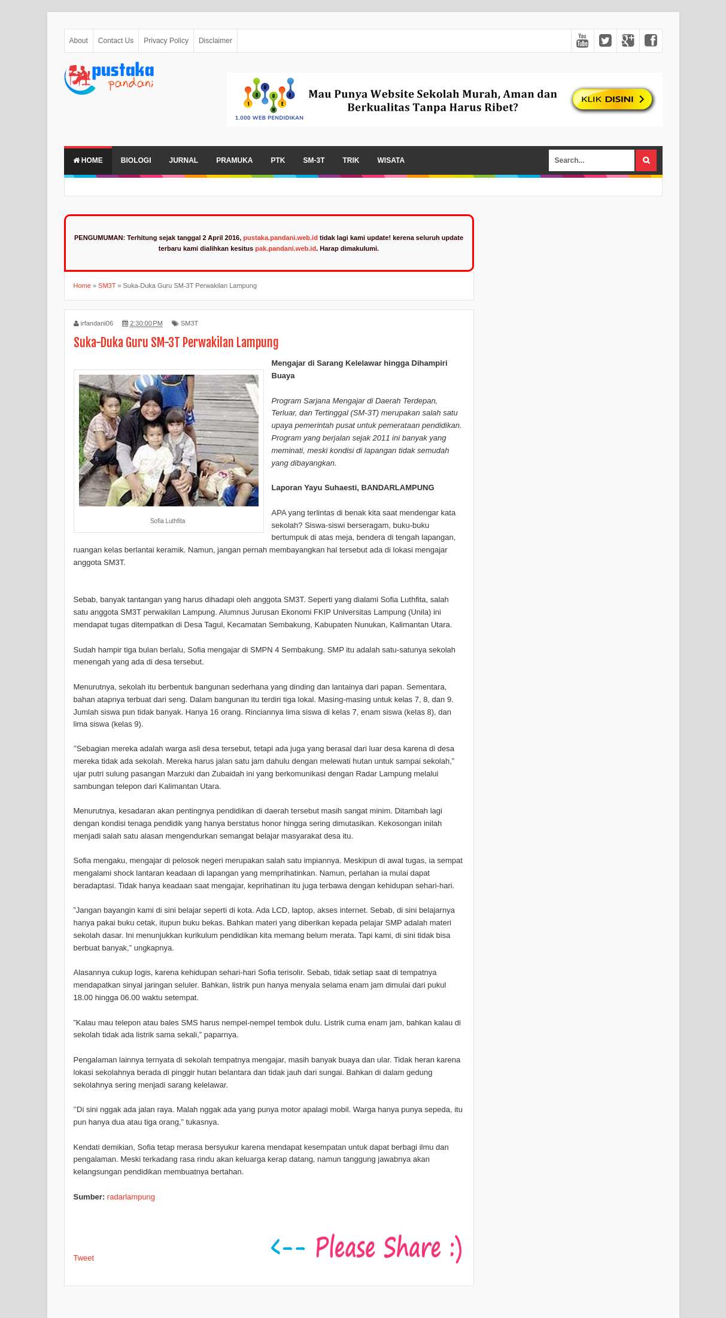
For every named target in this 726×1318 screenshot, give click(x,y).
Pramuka (234, 160)
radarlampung (131, 1196)
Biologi (136, 160)
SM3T (189, 323)
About (78, 41)
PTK (278, 160)
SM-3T (314, 160)
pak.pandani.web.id (285, 248)
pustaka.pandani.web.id (280, 237)
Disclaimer (215, 41)
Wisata (391, 160)
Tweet (84, 1257)
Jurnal (184, 160)
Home (88, 160)
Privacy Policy (166, 41)
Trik (351, 160)
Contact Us (115, 41)
